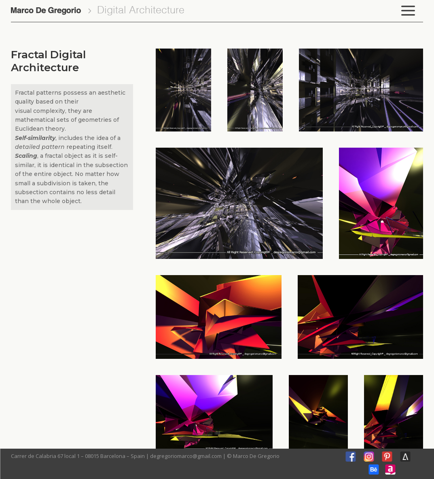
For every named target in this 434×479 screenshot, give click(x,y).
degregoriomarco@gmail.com (186, 456)
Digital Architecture (140, 11)
